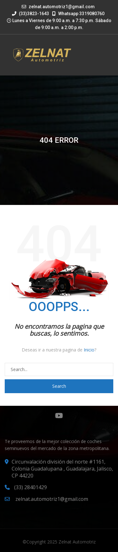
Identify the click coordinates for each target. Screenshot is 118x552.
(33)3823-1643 (30, 13)
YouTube (59, 415)
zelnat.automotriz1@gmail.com (62, 6)
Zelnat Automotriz (77, 542)
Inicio (89, 350)
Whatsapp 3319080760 (78, 13)
